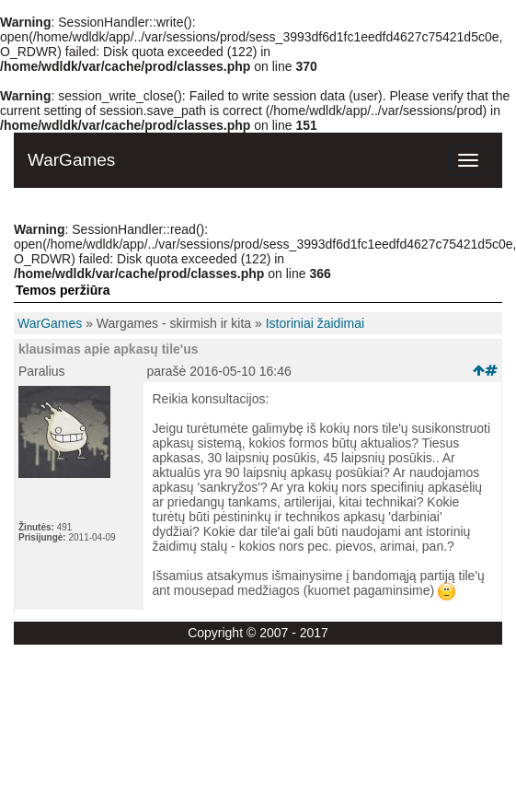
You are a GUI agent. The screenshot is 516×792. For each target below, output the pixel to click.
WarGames (49, 323)
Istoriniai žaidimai (315, 323)
